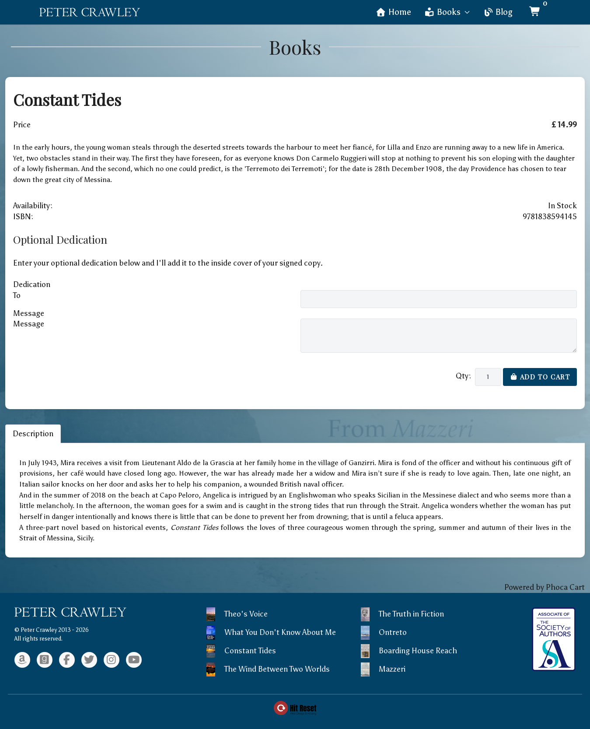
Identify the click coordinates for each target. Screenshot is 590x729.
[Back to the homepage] (89, 12)
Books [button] (447, 12)
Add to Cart (540, 376)
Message (28, 324)
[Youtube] (134, 660)
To (17, 295)
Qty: (463, 376)
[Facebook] (67, 660)
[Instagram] (111, 660)
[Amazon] (22, 660)
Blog (498, 12)
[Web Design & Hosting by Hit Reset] (295, 707)
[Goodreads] (44, 660)
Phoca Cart (565, 587)
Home (393, 12)
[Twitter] (89, 660)
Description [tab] (33, 433)
